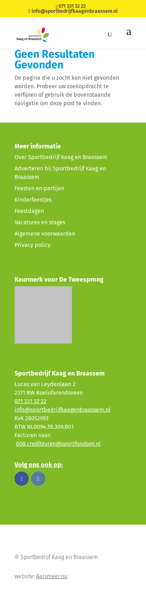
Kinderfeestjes (33, 199)
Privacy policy (33, 245)
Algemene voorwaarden (45, 233)
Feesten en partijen (39, 188)
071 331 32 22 (72, 6)
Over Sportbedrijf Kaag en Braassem (61, 157)
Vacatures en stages (40, 222)
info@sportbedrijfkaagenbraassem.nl (63, 409)
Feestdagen (29, 211)
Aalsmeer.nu (51, 576)
